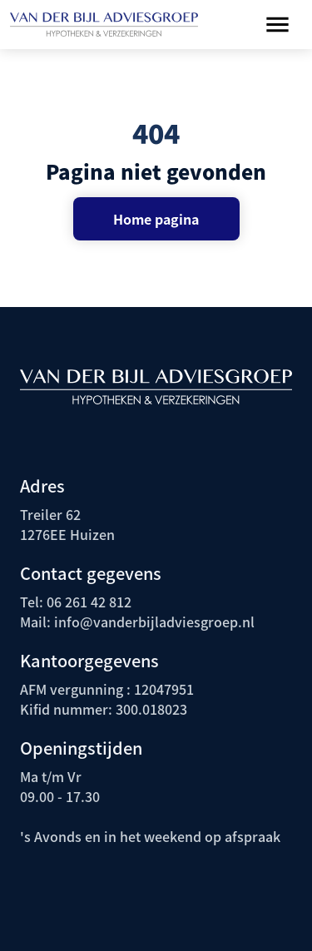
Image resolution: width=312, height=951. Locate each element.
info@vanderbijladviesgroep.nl (153, 622)
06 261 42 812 (89, 602)
